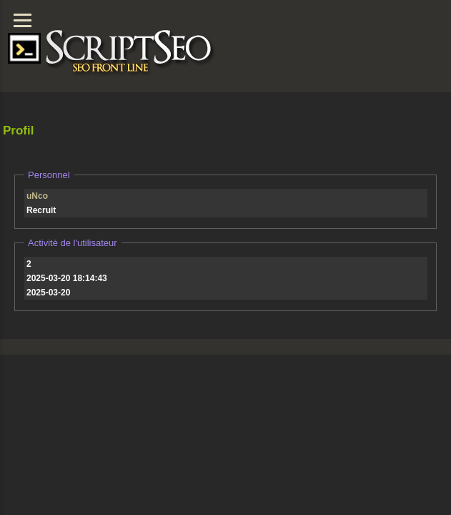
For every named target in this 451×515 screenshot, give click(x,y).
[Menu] (22, 20)
